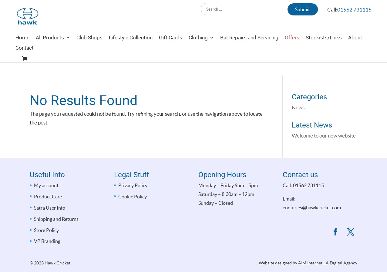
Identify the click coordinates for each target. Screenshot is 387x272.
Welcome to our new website (324, 135)
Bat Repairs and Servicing (249, 51)
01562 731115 (354, 9)
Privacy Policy (132, 185)
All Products (50, 51)
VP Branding (47, 241)
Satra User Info (49, 208)
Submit (302, 9)
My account (46, 185)
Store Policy (46, 230)
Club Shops (89, 51)
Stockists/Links (324, 51)
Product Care (48, 196)
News (298, 107)
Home (22, 51)
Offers (292, 51)
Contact (24, 61)
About (355, 51)
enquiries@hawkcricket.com (312, 207)
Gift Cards (170, 51)
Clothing (198, 51)
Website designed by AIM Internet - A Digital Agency (308, 262)
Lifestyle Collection (131, 51)
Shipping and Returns (56, 219)
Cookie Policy (132, 196)
